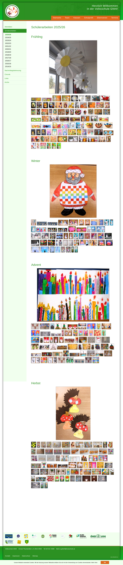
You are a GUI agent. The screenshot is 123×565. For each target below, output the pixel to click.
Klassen (76, 18)
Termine (114, 18)
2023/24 (8, 42)
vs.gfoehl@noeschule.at (68, 552)
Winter (36, 162)
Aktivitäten (8, 28)
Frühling (38, 38)
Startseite (56, 18)
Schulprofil (88, 18)
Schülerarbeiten (10, 32)
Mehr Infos (94, 562)
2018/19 (8, 56)
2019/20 (8, 54)
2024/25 (8, 39)
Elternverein (102, 18)
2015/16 (8, 65)
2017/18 (8, 59)
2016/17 (8, 62)
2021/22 (8, 48)
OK (105, 562)
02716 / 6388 (51, 552)
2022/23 (8, 45)
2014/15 (8, 68)
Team (66, 18)
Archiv (7, 85)
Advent (37, 266)
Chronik (7, 76)
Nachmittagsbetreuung (13, 72)
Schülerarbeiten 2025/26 (49, 28)
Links (7, 80)
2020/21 (8, 51)
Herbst (36, 384)
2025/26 (8, 36)
